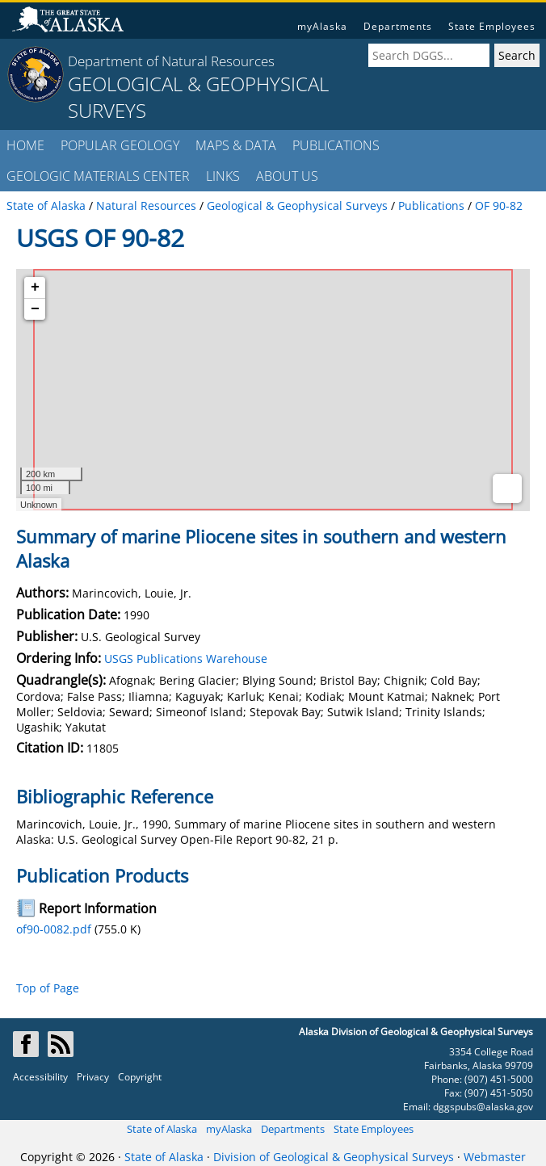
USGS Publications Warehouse (185, 658)
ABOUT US (287, 176)
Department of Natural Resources (171, 61)
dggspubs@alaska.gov (483, 1107)
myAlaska (322, 26)
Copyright (140, 1077)
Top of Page (47, 988)
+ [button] (35, 287)
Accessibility (40, 1077)
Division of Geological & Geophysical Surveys (333, 1156)
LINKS (223, 176)
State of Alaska (162, 1129)
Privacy (93, 1077)
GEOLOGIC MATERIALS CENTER (98, 176)
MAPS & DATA (235, 145)
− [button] (35, 309)
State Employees (492, 26)
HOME (25, 145)
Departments (397, 26)
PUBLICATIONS (336, 145)
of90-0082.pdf (53, 929)
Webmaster (495, 1156)
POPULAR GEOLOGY (120, 145)
